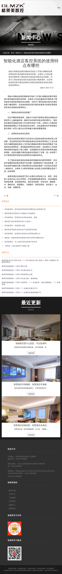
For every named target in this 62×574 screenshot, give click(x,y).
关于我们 (12, 501)
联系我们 (12, 508)
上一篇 (5, 196)
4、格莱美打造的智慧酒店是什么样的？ (17, 221)
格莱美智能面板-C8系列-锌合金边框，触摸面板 (20, 278)
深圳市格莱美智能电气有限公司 (23, 570)
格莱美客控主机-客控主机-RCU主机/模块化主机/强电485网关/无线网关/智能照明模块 (30, 261)
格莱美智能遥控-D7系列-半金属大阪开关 (17, 270)
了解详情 (31, 353)
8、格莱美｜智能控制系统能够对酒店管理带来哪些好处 (23, 238)
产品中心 (12, 494)
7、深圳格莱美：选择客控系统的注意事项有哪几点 (21, 233)
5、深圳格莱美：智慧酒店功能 (13, 225)
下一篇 (56, 196)
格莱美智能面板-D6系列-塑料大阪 (14, 266)
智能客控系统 (22, 568)
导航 (58, 8)
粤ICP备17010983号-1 (51, 570)
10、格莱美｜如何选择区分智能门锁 (15, 246)
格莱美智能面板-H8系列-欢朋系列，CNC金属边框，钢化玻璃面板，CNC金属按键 (31, 283)
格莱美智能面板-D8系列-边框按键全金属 (17, 274)
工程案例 (12, 498)
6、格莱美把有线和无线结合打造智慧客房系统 (19, 229)
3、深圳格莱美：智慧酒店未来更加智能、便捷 (19, 217)
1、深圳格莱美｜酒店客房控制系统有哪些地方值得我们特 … (24, 209)
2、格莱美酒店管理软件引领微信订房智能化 (18, 213)
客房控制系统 (41, 568)
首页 (12, 53)
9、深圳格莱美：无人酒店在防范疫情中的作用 (19, 242)
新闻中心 (19, 53)
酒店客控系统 (12, 568)
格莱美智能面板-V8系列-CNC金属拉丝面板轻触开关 (21, 292)
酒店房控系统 (32, 568)
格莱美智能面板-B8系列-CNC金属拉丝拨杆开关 (20, 288)
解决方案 (12, 490)
